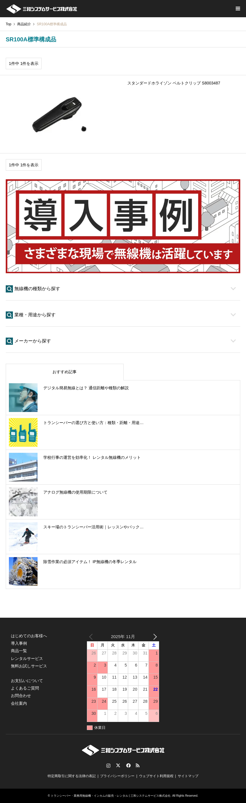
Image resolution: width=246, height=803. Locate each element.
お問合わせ (21, 695)
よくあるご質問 (25, 688)
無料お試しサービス (29, 666)
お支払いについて (27, 680)
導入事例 (19, 643)
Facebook (128, 765)
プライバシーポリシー (117, 776)
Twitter (118, 765)
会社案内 (19, 703)
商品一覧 (19, 650)
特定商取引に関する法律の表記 (72, 776)
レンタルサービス (27, 658)
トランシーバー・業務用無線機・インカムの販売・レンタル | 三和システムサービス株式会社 (111, 795)
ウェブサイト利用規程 (156, 776)
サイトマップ (188, 776)
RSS (138, 765)
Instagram (108, 765)
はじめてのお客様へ (29, 635)
